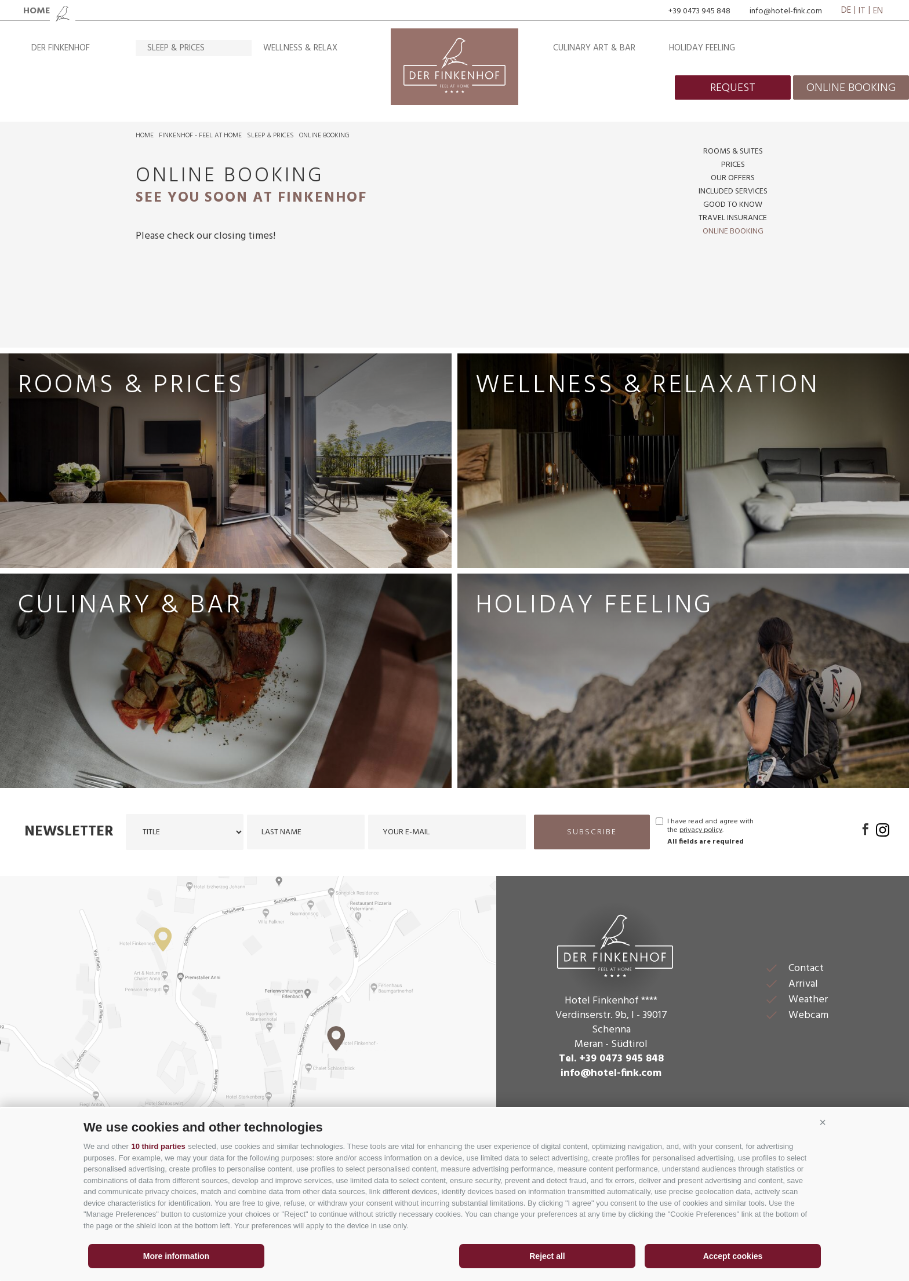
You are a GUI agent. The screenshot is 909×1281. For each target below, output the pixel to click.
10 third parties (158, 1146)
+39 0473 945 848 (699, 11)
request (732, 88)
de (846, 11)
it (862, 11)
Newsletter (69, 832)
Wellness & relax (300, 48)
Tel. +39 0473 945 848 (611, 1058)
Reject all (547, 1256)
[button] (823, 1123)
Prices (733, 164)
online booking (851, 88)
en (878, 11)
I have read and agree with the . (710, 826)
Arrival (803, 984)
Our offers (733, 178)
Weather (808, 1000)
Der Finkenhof (60, 48)
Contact (806, 968)
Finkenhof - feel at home (200, 135)
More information (176, 1256)
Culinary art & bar (594, 48)
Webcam (808, 1015)
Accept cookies (733, 1256)
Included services (733, 191)
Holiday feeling (702, 48)
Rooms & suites (733, 151)
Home (145, 135)
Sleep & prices (176, 48)
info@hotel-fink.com (786, 11)
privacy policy (700, 830)
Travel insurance (733, 218)
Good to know (732, 204)
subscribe (592, 832)
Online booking (324, 135)
